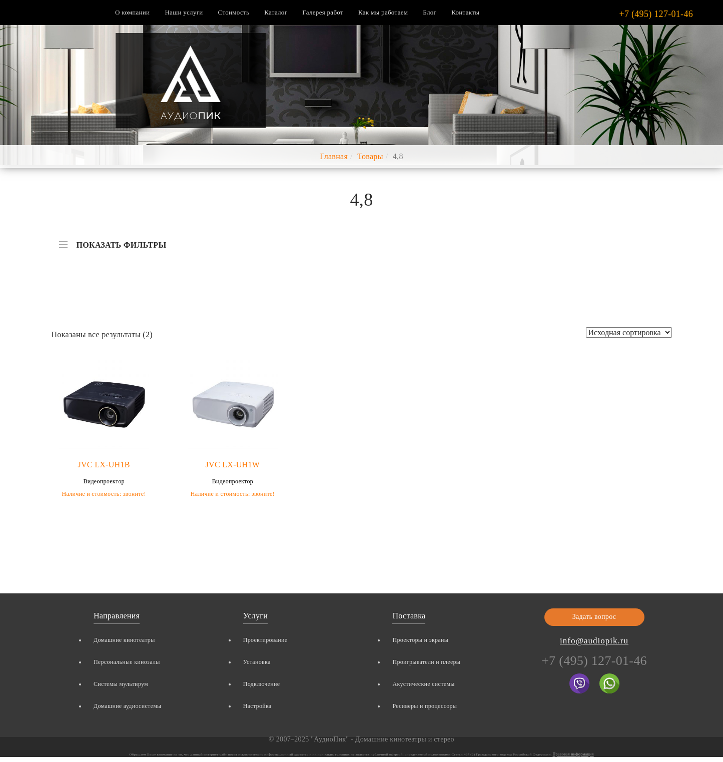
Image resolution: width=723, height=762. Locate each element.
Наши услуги (184, 12)
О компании (132, 12)
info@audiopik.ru (594, 640)
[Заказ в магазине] (629, 332)
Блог (429, 12)
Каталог (275, 12)
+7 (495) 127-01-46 (656, 14)
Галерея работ (322, 12)
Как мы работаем (383, 12)
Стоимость (234, 12)
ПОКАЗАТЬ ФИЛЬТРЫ (113, 240)
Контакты (465, 12)
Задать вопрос (594, 616)
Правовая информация (573, 754)
